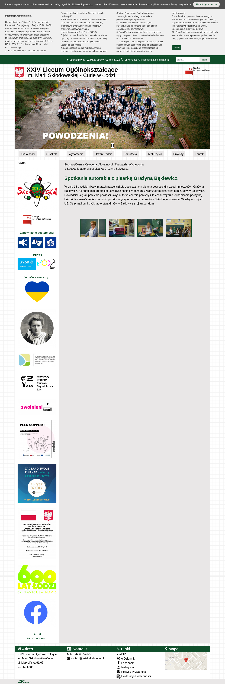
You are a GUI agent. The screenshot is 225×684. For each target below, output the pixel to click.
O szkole (51, 154)
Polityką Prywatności (82, 4)
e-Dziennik (126, 658)
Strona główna (75, 59)
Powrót (21, 162)
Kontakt (199, 154)
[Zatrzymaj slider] (112, 145)
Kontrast (131, 59)
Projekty (178, 154)
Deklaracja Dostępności (134, 677)
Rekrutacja (130, 154)
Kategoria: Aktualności (99, 164)
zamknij (176, 48)
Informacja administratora (154, 59)
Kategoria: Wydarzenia (129, 164)
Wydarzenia (76, 154)
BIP (121, 654)
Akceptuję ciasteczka (206, 4)
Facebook (125, 662)
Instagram (125, 667)
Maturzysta (155, 154)
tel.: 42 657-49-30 (79, 654)
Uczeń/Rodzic (103, 154)
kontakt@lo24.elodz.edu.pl (85, 658)
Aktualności (28, 154)
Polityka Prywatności (132, 671)
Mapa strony (95, 59)
